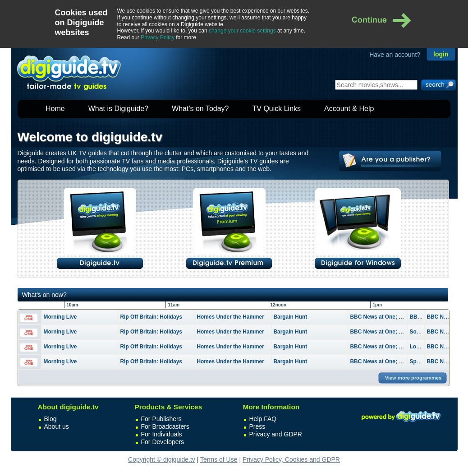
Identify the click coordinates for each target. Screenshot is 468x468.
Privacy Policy (157, 37)
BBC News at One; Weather (385, 317)
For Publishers (161, 418)
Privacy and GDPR (275, 434)
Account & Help (349, 108)
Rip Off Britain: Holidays (151, 317)
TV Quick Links (276, 108)
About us (56, 426)
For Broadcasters (165, 426)
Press (257, 426)
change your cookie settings (242, 31)
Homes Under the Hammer (230, 317)
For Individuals (161, 434)
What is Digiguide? (118, 108)
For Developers (162, 441)
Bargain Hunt (290, 317)
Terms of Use (218, 459)
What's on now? (44, 294)
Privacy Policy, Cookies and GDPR (291, 459)
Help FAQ (263, 418)
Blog (50, 418)
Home (55, 108)
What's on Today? (200, 108)
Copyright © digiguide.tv (161, 459)
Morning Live (60, 317)
